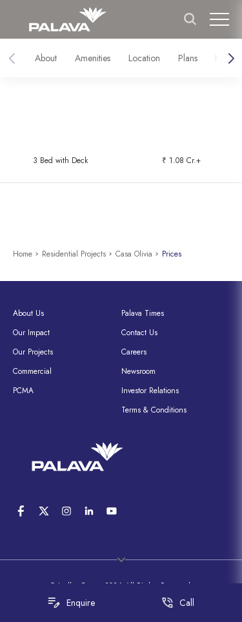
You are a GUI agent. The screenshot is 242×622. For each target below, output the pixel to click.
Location (144, 58)
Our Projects (33, 352)
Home (22, 254)
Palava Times (142, 313)
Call (178, 603)
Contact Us (139, 332)
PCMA (23, 390)
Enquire (71, 603)
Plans (187, 58)
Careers (133, 352)
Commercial (32, 371)
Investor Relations (150, 390)
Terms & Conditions (154, 410)
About (46, 58)
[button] (231, 58)
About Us (28, 313)
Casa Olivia (134, 254)
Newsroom (138, 371)
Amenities (92, 58)
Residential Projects (74, 254)
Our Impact (31, 332)
